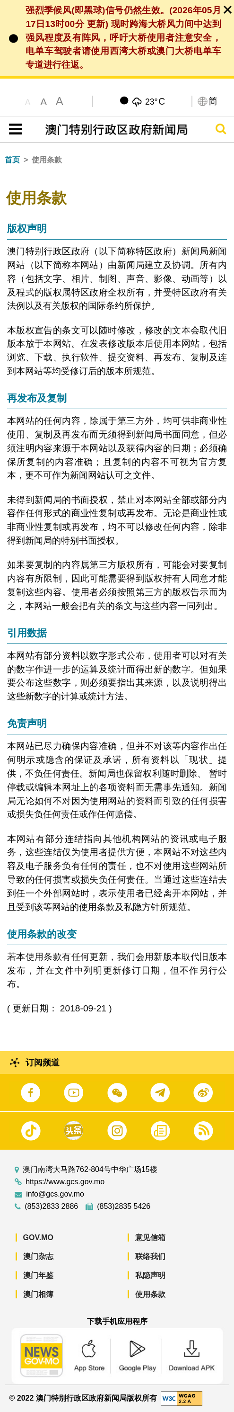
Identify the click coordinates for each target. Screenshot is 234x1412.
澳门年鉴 (38, 1275)
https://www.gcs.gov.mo (65, 1182)
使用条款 (150, 1294)
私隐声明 (150, 1275)
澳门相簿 (38, 1294)
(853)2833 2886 (51, 1206)
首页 (12, 160)
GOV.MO (38, 1237)
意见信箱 (150, 1237)
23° (155, 101)
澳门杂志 (38, 1256)
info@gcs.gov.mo (55, 1194)
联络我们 (150, 1256)
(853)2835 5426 (123, 1206)
